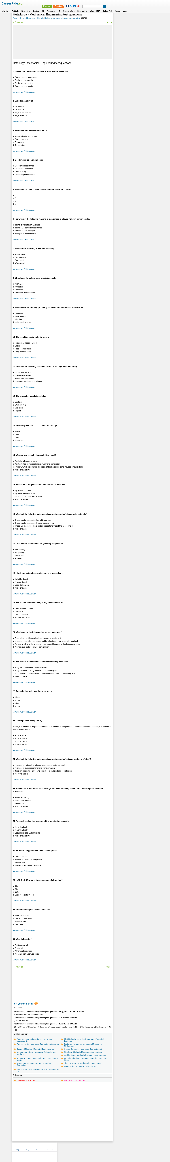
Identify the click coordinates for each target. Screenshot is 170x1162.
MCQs (119, 18)
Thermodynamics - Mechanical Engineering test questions (38, 1044)
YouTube (101, 1147)
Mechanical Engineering (27, 18)
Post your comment (23, 1004)
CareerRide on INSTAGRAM (74, 1080)
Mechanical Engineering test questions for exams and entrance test (58, 18)
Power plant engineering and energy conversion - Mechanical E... (35, 1040)
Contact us (73, 1147)
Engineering (82, 8)
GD (43, 8)
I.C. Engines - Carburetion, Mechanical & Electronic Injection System (133, 69)
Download (150, 18)
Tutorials (140, 18)
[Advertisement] (62, 42)
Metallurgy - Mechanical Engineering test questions (83, 1052)
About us (63, 1147)
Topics (15, 18)
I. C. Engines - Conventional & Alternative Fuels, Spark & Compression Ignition (135, 76)
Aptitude (15, 8)
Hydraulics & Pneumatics (124, 60)
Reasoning (25, 8)
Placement (51, 8)
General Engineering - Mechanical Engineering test (83, 1049)
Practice (120, 3)
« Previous (18, 22)
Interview (5, 8)
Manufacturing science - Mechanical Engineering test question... (36, 1053)
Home (56, 1147)
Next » (108, 22)
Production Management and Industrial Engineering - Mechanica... (83, 1045)
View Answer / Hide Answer (24, 92)
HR (59, 8)
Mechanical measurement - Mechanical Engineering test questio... (37, 1059)
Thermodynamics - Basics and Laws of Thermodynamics (129, 88)
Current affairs (68, 8)
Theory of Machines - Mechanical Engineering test (82, 1063)
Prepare (108, 3)
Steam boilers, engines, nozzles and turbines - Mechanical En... (38, 1070)
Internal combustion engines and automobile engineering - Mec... (85, 1059)
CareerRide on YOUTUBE (26, 1080)
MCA (92, 8)
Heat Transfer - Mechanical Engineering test (80, 1066)
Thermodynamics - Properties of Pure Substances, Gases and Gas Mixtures (133, 82)
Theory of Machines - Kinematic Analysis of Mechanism (135, 64)
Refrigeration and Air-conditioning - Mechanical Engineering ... (34, 1064)
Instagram (111, 1147)
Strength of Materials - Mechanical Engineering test (35, 1049)
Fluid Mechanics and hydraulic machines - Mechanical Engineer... (84, 1040)
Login (125, 8)
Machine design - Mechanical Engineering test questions (84, 1055)
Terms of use (84, 1147)
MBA (98, 8)
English (36, 8)
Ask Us (93, 1147)
